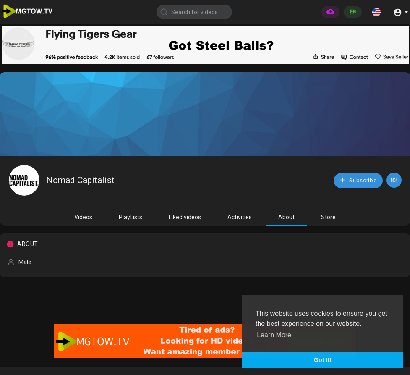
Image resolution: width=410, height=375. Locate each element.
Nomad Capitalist (80, 180)
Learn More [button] (274, 334)
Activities (239, 217)
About (286, 217)
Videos (83, 217)
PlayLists (130, 217)
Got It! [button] (323, 360)
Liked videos (185, 217)
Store (328, 217)
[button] (376, 12)
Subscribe (358, 180)
